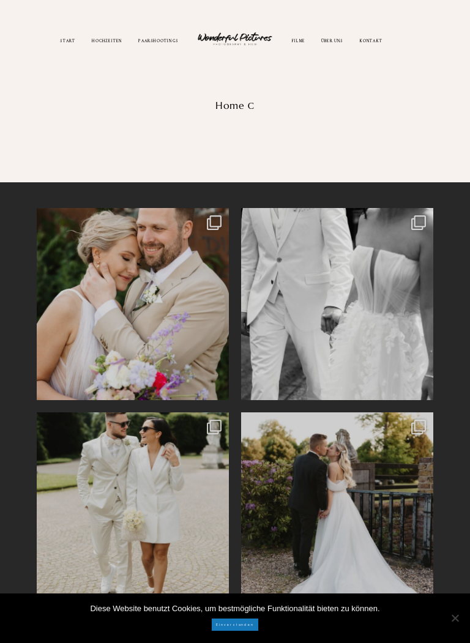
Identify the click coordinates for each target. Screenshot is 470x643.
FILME (298, 40)
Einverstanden (234, 624)
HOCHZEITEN (107, 40)
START (67, 40)
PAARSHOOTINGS (158, 40)
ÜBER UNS (332, 40)
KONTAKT (371, 40)
